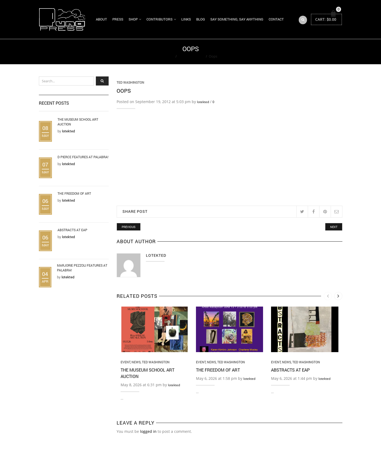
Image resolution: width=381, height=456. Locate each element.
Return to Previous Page (322, 51)
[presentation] (328, 296)
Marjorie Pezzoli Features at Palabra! (82, 267)
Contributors (159, 19)
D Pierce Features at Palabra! (83, 157)
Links (186, 19)
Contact (276, 19)
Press (117, 19)
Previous (129, 227)
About (101, 19)
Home (169, 56)
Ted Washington (191, 56)
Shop (133, 19)
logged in (148, 431)
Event (125, 362)
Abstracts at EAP (290, 370)
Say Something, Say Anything (236, 19)
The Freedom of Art (218, 370)
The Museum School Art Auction (78, 121)
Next (333, 227)
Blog (200, 19)
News (136, 362)
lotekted (203, 102)
